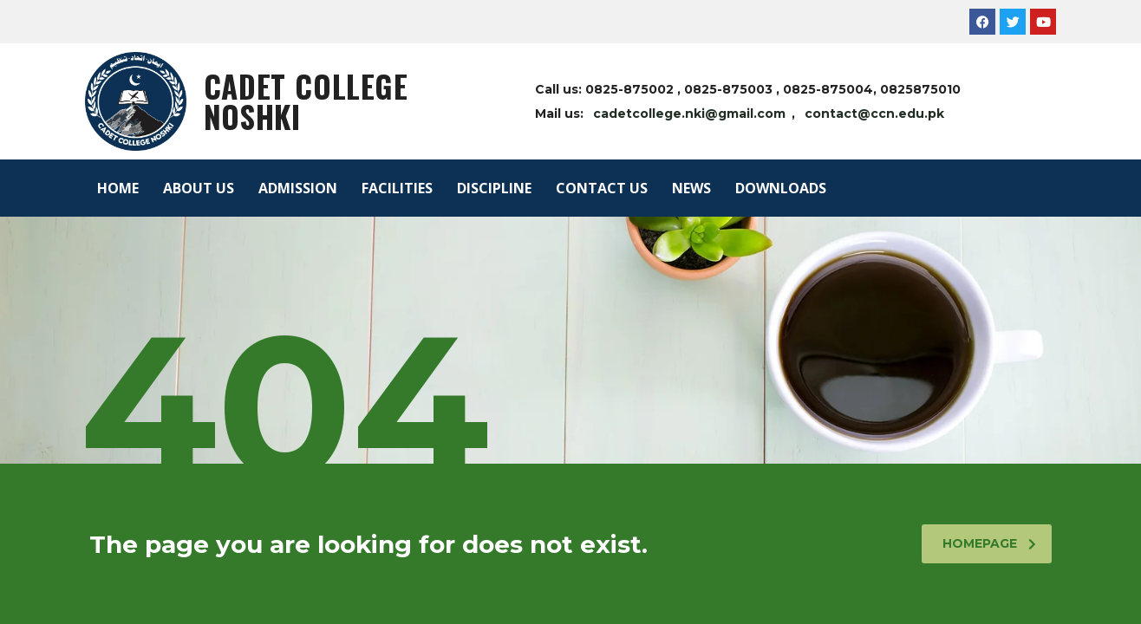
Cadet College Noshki (306, 101)
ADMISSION (297, 188)
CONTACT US (602, 188)
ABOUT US (198, 188)
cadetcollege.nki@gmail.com (689, 113)
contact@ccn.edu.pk (874, 113)
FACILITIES (397, 188)
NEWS (691, 188)
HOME (118, 188)
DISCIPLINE (494, 188)
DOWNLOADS (780, 188)
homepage (989, 543)
